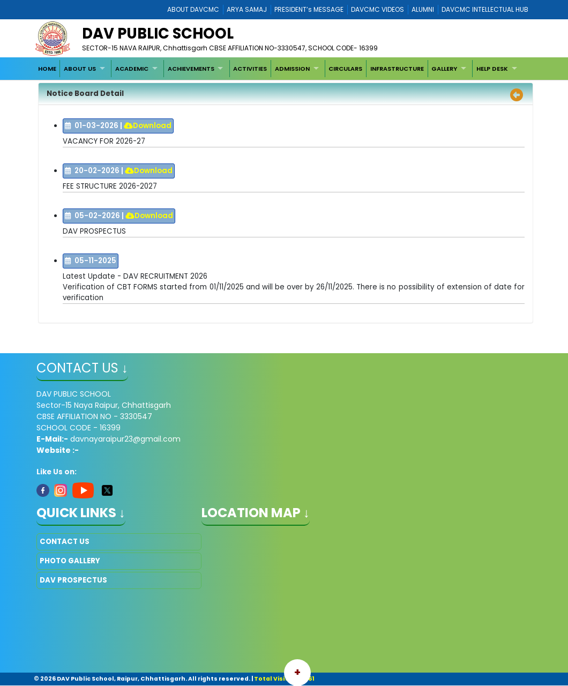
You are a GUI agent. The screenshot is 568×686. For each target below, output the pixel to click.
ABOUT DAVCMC (193, 9)
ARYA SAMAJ (247, 9)
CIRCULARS (345, 68)
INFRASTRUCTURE (397, 68)
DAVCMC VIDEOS (377, 9)
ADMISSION (292, 68)
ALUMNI (423, 9)
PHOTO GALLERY (70, 561)
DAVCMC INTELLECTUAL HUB (485, 9)
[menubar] (278, 68)
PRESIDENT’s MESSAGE (308, 9)
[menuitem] (47, 68)
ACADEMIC (131, 68)
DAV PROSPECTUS (73, 580)
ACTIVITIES (250, 68)
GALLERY (444, 68)
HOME (47, 68)
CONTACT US (64, 541)
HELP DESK (492, 68)
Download (147, 126)
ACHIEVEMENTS (191, 68)
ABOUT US (80, 68)
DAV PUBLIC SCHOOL (158, 33)
